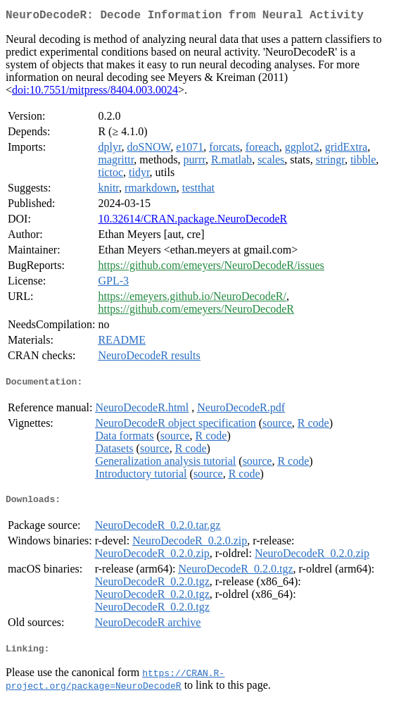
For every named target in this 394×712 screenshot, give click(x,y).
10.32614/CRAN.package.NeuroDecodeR (192, 221)
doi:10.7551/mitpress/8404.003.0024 (95, 93)
